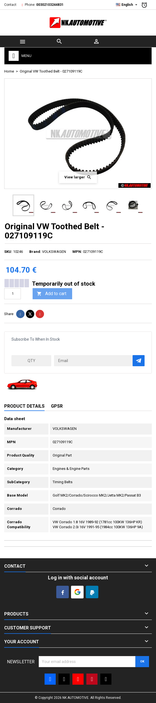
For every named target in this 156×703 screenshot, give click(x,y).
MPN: (77, 252)
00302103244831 (50, 5)
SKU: (8, 252)
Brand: (35, 252)
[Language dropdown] (127, 4)
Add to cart (51, 294)
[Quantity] (12, 293)
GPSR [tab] (57, 406)
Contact (10, 5)
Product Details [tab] (24, 406)
